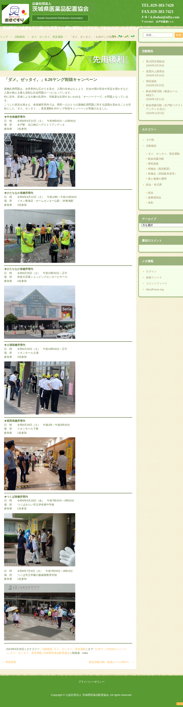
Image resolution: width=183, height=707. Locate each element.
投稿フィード (154, 277)
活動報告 (151, 145)
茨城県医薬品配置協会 (56, 652)
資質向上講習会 (155, 71)
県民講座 (9, 662)
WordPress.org (154, 289)
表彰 (150, 202)
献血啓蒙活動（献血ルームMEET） (111, 662)
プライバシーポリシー (91, 681)
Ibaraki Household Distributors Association (60, 18)
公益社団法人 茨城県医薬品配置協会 (64, 7)
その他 (150, 139)
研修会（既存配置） (160, 168)
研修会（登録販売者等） (162, 173)
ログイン (151, 271)
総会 (150, 192)
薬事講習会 (154, 197)
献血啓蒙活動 (156, 158)
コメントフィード (156, 283)
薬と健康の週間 (157, 178)
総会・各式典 (154, 184)
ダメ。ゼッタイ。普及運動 (26, 652)
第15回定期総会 (155, 61)
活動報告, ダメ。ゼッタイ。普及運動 (64, 649)
